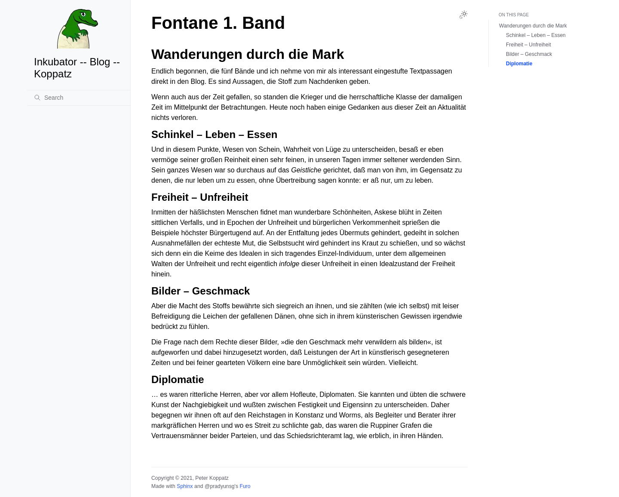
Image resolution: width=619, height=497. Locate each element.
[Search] (78, 97)
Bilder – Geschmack (529, 54)
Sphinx (185, 486)
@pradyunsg (220, 486)
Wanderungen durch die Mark (533, 26)
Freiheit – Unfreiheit (528, 45)
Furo (244, 486)
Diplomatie (519, 64)
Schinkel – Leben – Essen (536, 35)
